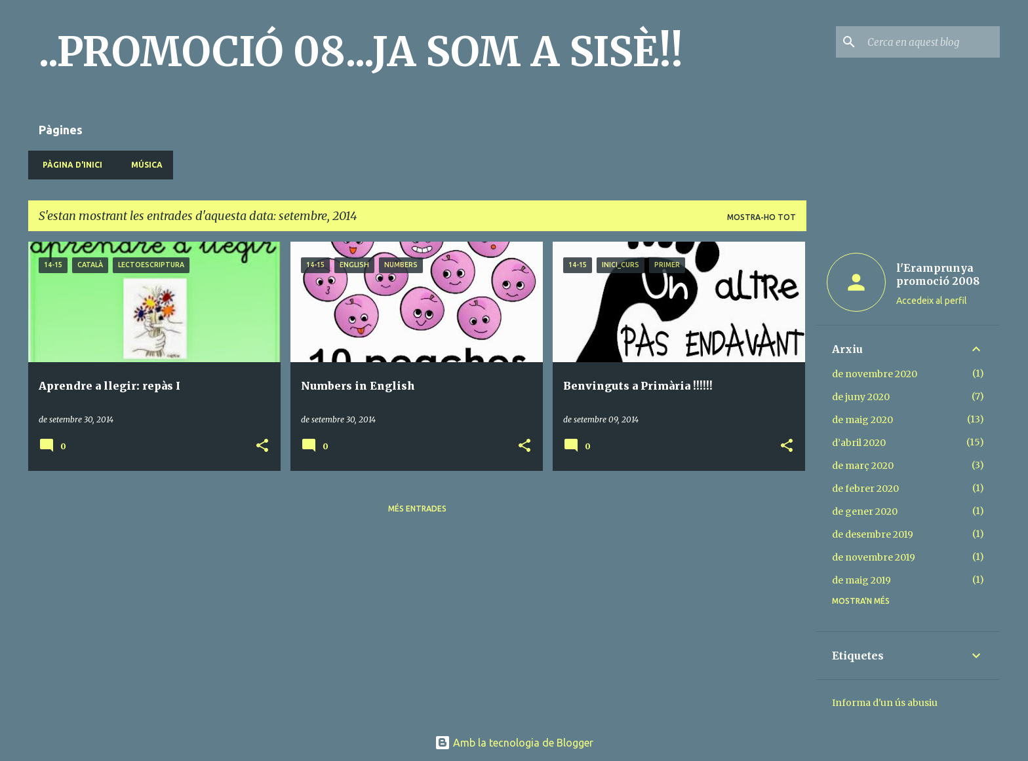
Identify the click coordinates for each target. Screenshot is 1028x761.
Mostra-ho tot (761, 217)
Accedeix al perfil (931, 300)
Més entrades (417, 508)
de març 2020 (863, 466)
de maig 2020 (862, 420)
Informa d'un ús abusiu (885, 703)
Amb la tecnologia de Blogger (514, 743)
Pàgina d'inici (68, 164)
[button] (262, 446)
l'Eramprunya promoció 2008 (937, 274)
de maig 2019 (861, 580)
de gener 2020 (865, 511)
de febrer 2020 (865, 488)
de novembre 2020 (874, 374)
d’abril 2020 (859, 443)
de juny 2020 (861, 397)
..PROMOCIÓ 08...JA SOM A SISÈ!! (361, 51)
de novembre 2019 (873, 557)
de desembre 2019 (872, 534)
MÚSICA (143, 164)
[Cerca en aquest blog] (931, 42)
